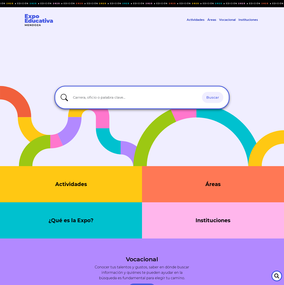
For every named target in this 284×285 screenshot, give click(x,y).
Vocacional (227, 20)
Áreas (211, 20)
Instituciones (248, 20)
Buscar (212, 97)
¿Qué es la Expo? (71, 221)
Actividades (195, 20)
